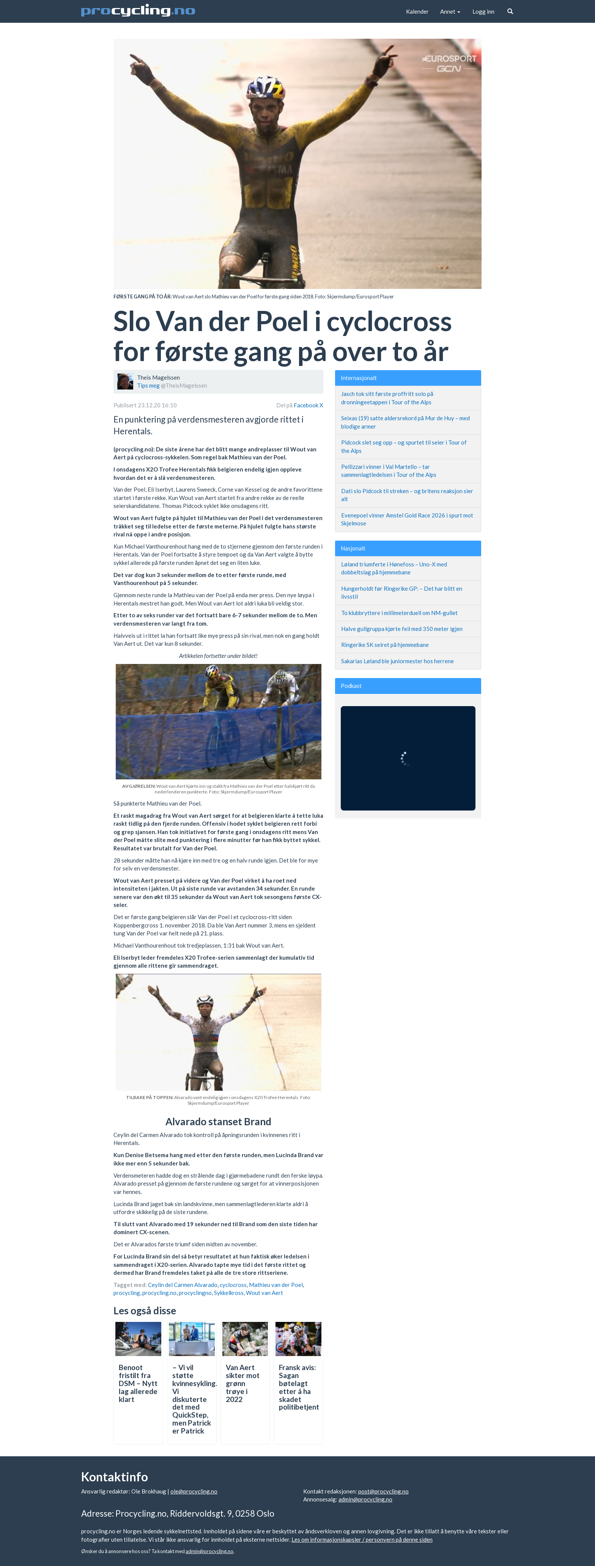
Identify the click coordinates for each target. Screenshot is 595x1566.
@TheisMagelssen (184, 385)
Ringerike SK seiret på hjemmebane (385, 644)
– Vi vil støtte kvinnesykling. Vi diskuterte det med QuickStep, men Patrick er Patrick (194, 1399)
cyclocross (233, 1284)
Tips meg (148, 385)
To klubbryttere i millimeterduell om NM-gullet (399, 612)
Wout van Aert (264, 1292)
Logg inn (483, 11)
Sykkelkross (229, 1292)
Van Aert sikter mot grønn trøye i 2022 (243, 1383)
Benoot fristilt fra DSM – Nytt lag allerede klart (138, 1383)
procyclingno (195, 1292)
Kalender (417, 11)
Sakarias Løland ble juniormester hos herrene (397, 661)
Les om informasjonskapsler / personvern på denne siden (362, 1539)
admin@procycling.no (365, 1499)
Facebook (307, 405)
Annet (450, 11)
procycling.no (159, 1292)
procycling (126, 1292)
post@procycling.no (383, 1491)
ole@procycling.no (193, 1491)
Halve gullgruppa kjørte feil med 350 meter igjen (402, 628)
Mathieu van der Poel (276, 1284)
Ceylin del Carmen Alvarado (182, 1284)
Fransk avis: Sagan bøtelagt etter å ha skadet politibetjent (299, 1387)
